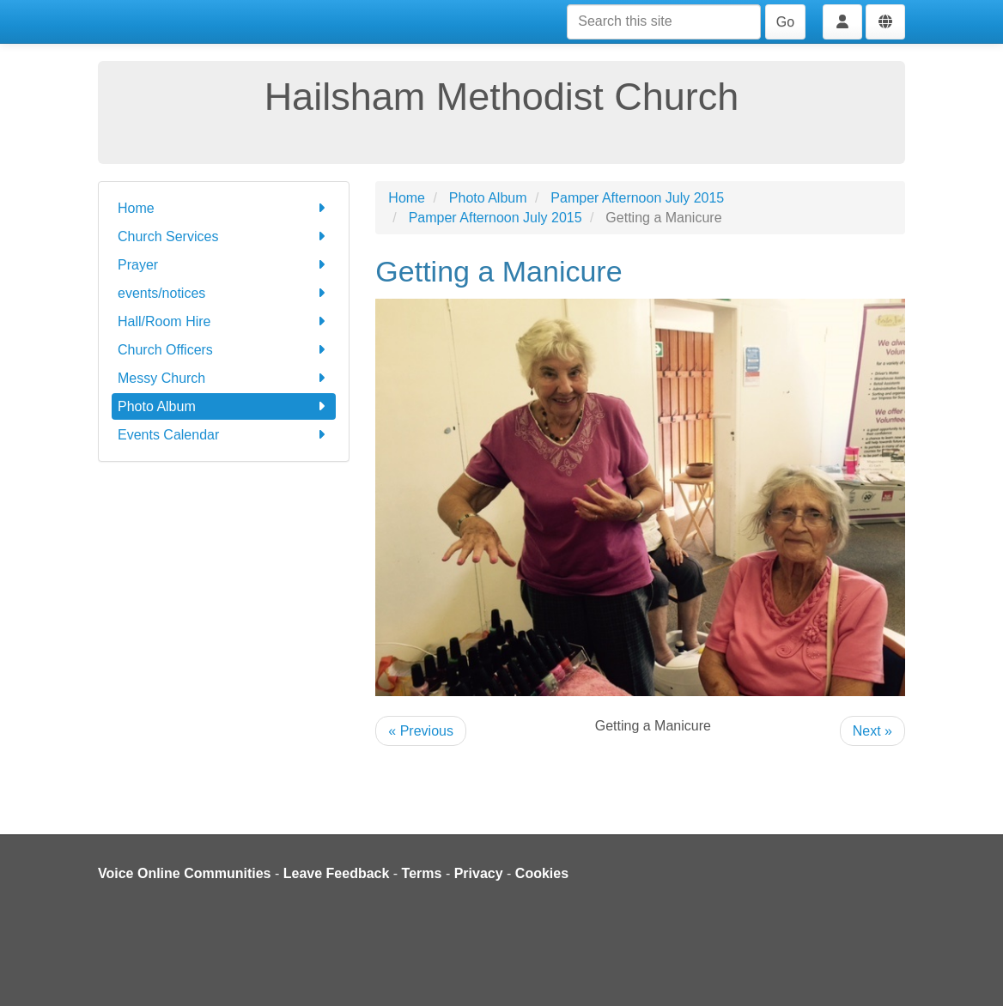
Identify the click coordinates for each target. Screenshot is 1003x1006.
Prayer (224, 265)
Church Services (224, 236)
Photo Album (224, 406)
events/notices (224, 293)
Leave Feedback (336, 873)
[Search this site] (664, 21)
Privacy (478, 873)
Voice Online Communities (184, 873)
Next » (872, 731)
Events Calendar (224, 435)
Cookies (541, 873)
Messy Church (224, 378)
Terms (422, 873)
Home (224, 208)
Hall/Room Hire (224, 321)
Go (785, 22)
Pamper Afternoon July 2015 (637, 198)
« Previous (420, 731)
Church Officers (224, 350)
